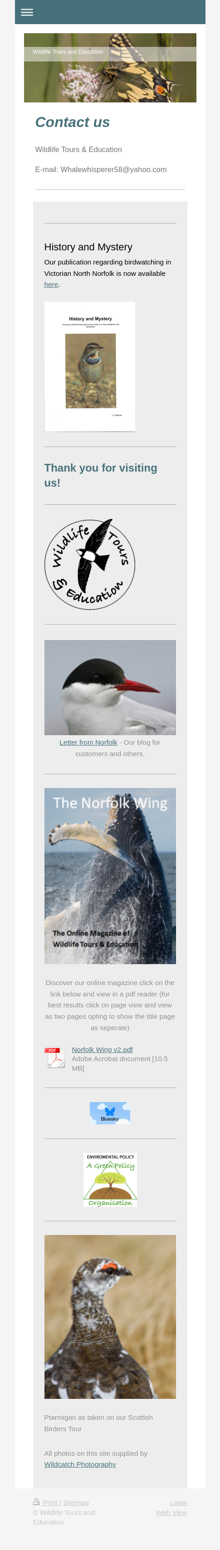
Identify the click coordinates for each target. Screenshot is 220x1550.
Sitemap (75, 1502)
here (51, 284)
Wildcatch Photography (80, 1464)
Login (178, 1502)
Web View (171, 1512)
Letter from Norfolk (88, 742)
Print (46, 1502)
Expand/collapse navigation (110, 12)
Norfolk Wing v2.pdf (102, 1049)
